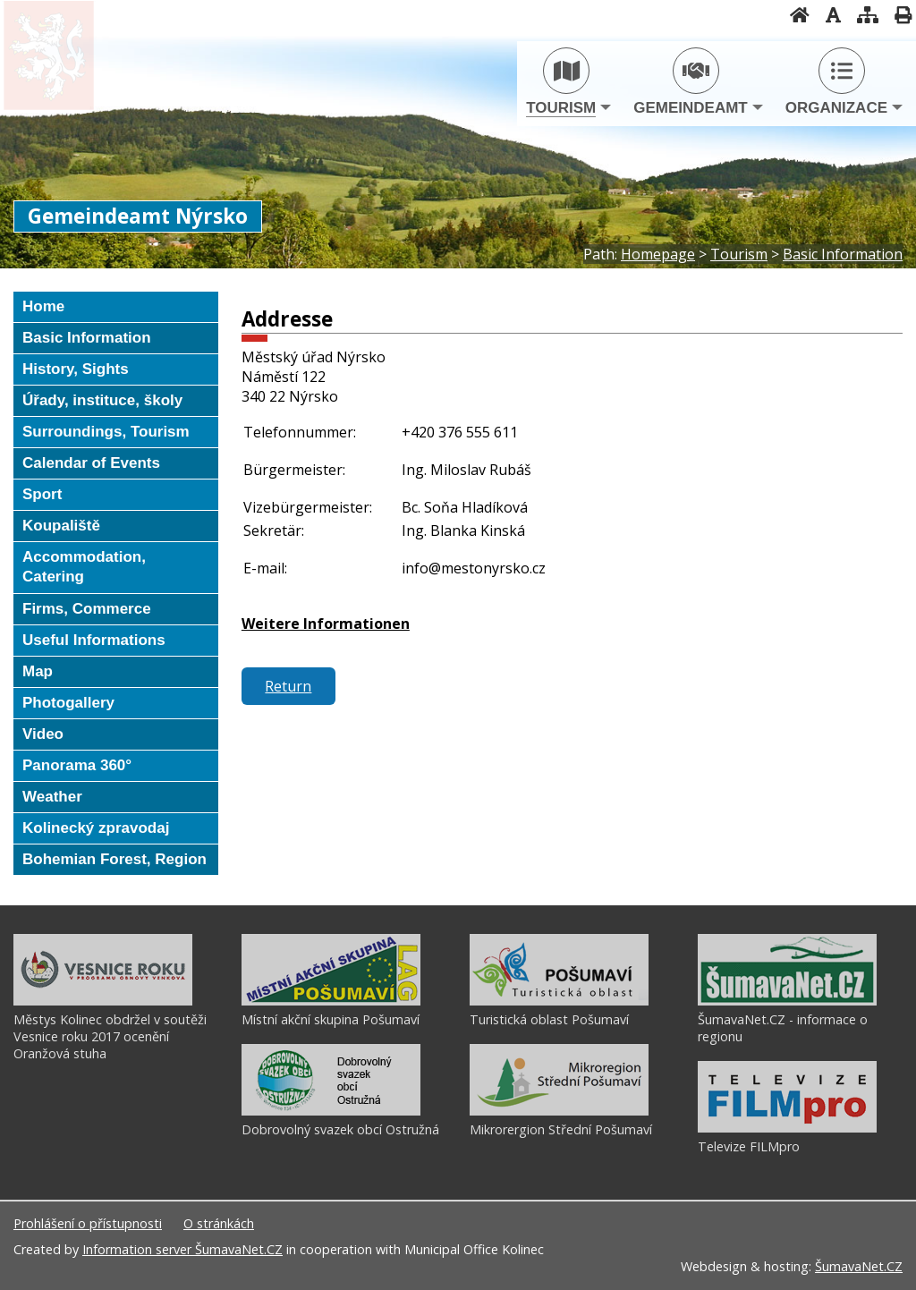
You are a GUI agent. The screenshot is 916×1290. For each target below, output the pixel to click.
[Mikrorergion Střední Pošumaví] (559, 1111)
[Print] (897, 14)
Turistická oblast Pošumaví (549, 1019)
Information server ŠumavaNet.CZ (182, 1249)
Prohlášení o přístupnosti (87, 1223)
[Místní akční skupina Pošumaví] (331, 1001)
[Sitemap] (862, 14)
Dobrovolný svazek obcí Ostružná (340, 1129)
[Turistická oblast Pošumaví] (559, 1001)
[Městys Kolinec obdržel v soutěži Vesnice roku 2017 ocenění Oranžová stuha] (102, 1001)
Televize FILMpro (749, 1146)
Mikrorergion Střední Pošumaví (561, 1129)
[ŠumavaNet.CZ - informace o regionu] (787, 1001)
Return (288, 686)
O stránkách (218, 1223)
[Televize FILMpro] (787, 1128)
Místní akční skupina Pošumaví (331, 1019)
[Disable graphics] (828, 14)
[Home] (794, 14)
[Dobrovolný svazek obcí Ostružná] (331, 1111)
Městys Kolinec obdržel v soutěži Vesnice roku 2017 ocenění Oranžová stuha (110, 1036)
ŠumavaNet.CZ (859, 1266)
